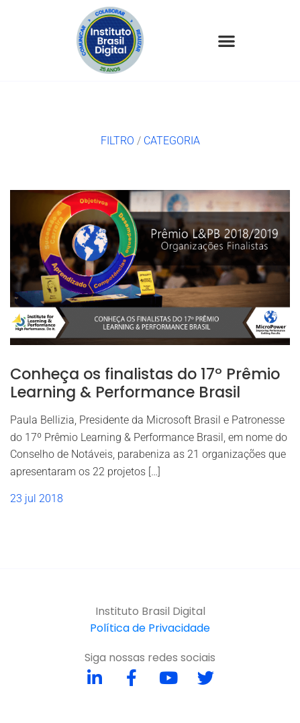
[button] (226, 40)
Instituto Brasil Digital (150, 611)
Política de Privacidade (150, 628)
